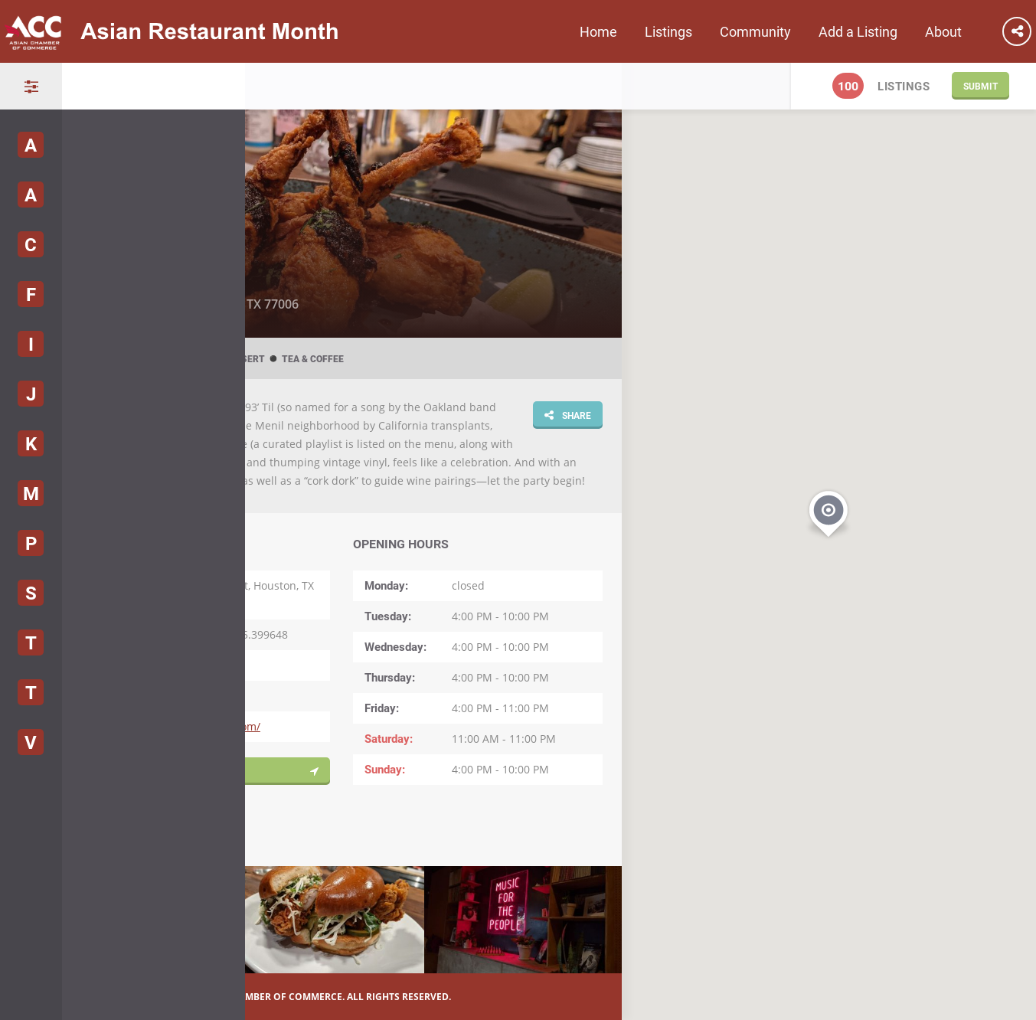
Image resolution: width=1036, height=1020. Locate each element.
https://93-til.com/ (214, 726)
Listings (668, 31)
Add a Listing (858, 31)
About (943, 31)
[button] (828, 512)
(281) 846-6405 (205, 665)
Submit (980, 86)
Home (598, 31)
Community (755, 31)
